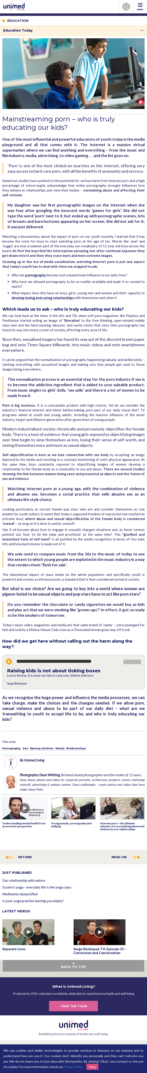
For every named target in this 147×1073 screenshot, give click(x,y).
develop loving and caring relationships (43, 298)
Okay (92, 1067)
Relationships (76, 748)
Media (59, 748)
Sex (25, 748)
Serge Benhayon (17, 683)
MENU (140, 7)
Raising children (41, 748)
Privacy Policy (73, 1067)
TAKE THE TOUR (73, 1006)
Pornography (11, 748)
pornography (35, 275)
